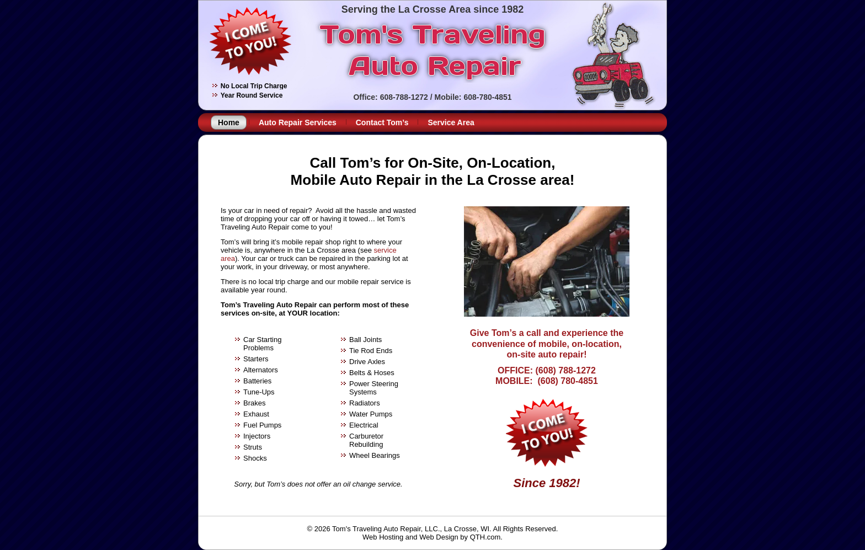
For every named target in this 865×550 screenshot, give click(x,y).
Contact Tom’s (382, 122)
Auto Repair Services (298, 122)
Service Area (451, 122)
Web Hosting (382, 537)
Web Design (438, 537)
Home (228, 122)
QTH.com (485, 537)
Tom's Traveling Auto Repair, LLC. (386, 529)
